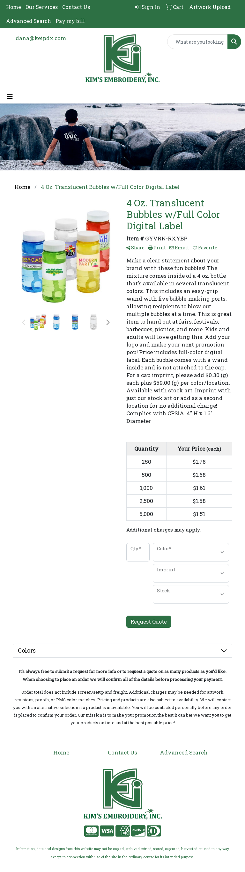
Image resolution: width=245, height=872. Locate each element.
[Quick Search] (197, 41)
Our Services (42, 7)
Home (13, 7)
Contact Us (76, 7)
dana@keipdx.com (41, 38)
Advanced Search (28, 21)
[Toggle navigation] (10, 96)
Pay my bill (70, 21)
